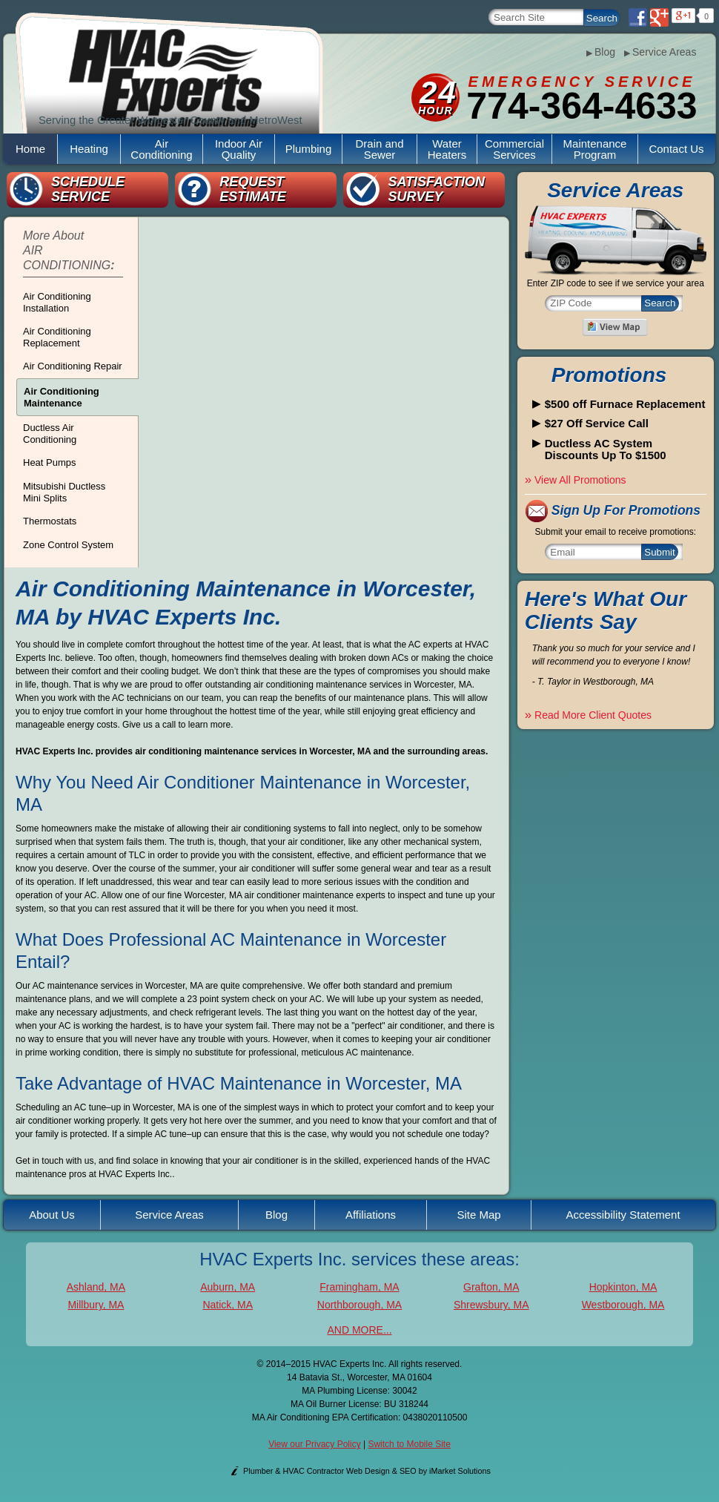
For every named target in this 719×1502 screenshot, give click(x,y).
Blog (600, 52)
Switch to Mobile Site (409, 1444)
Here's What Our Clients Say (605, 610)
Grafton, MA (491, 1287)
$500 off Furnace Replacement (625, 404)
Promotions (609, 374)
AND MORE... (359, 1330)
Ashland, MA (96, 1287)
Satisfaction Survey (436, 189)
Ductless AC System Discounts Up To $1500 (605, 450)
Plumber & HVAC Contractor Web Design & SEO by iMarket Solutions (367, 1470)
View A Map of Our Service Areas (615, 327)
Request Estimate (252, 189)
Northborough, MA (359, 1305)
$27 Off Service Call (597, 423)
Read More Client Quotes (588, 715)
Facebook (638, 17)
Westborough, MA (623, 1305)
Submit (659, 552)
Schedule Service (88, 189)
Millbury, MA (95, 1305)
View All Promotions (575, 480)
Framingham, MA (359, 1287)
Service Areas (660, 52)
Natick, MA (227, 1305)
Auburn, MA (227, 1287)
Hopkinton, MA (623, 1287)
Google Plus (659, 17)
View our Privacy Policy (314, 1444)
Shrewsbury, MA (491, 1305)
